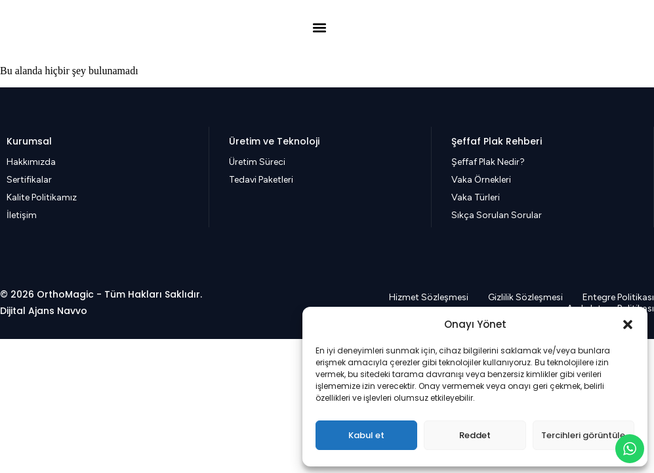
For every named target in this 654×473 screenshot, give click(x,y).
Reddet (475, 435)
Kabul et (366, 435)
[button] (627, 324)
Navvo (72, 310)
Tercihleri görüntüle (583, 435)
